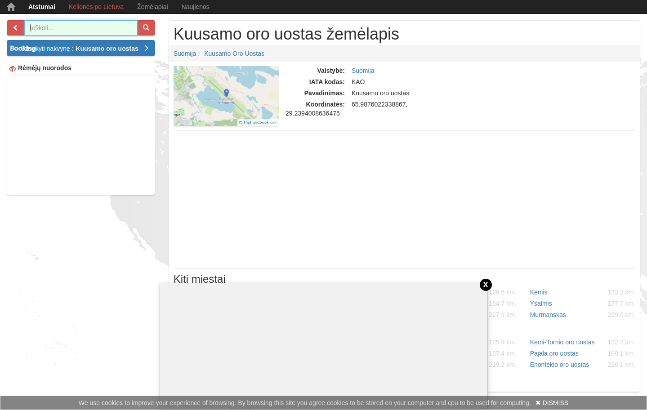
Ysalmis (582, 303)
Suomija (185, 53)
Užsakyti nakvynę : (85, 48)
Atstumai (41, 6)
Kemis (582, 292)
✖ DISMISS (551, 402)
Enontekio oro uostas (582, 364)
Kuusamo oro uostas (234, 53)
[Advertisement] (80, 134)
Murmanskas (582, 314)
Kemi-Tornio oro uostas (582, 342)
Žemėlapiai (152, 6)
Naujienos (196, 6)
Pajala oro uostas (582, 353)
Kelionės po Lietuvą (96, 6)
